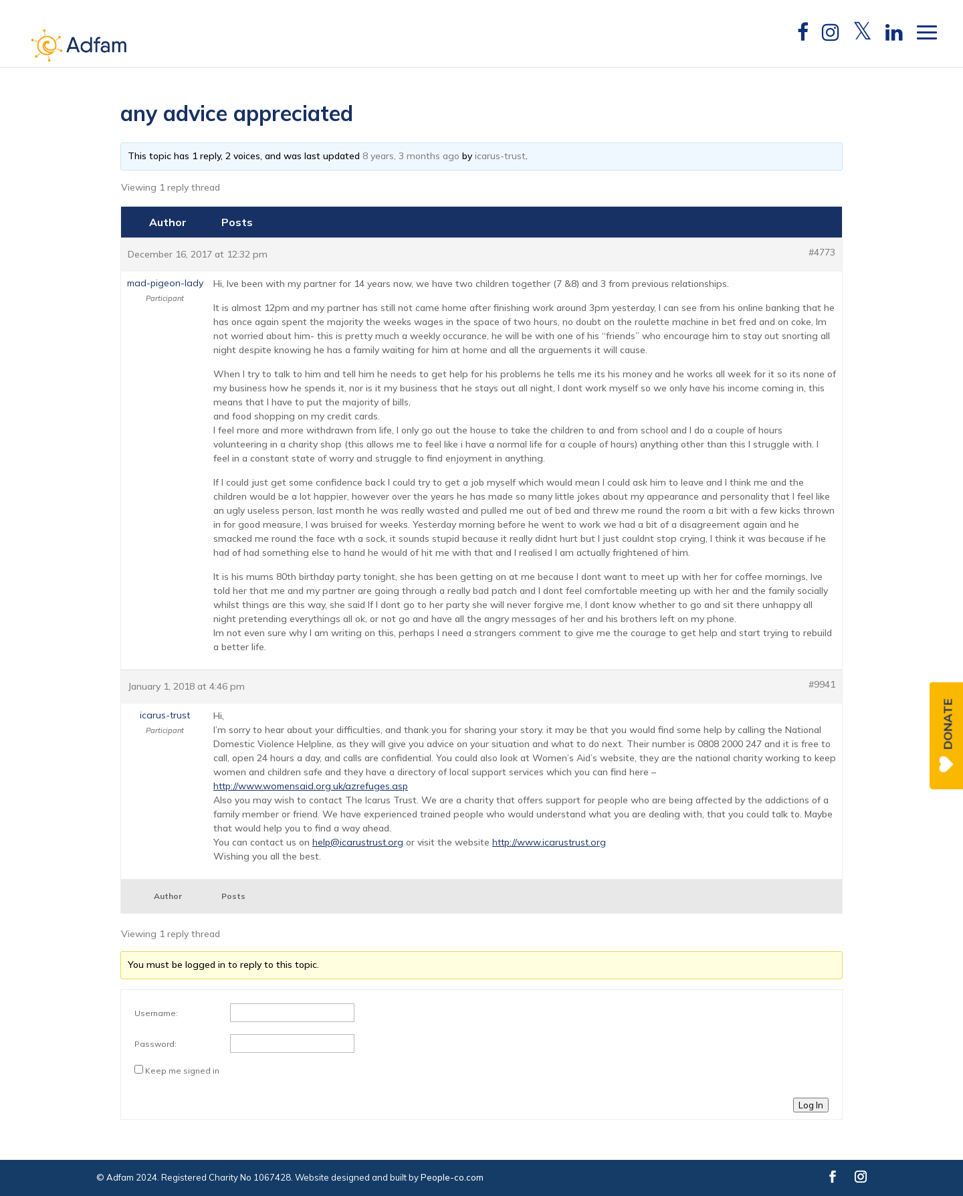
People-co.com (452, 1177)
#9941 (822, 684)
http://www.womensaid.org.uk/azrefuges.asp (310, 786)
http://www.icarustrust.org (549, 842)
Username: (156, 1013)
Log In (810, 1105)
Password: (155, 1044)
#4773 (822, 252)
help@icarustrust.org (357, 842)
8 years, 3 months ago (410, 156)
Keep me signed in (182, 1071)
